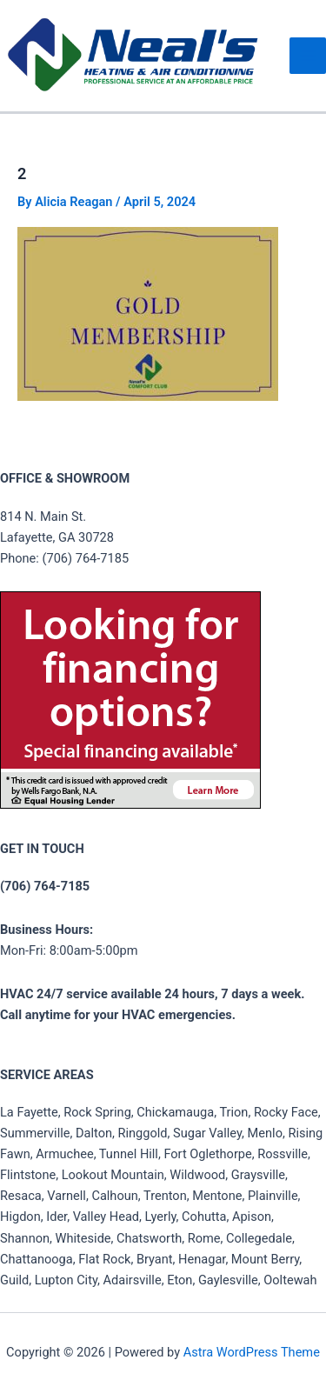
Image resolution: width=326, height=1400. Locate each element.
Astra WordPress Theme (251, 1352)
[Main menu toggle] (307, 55)
